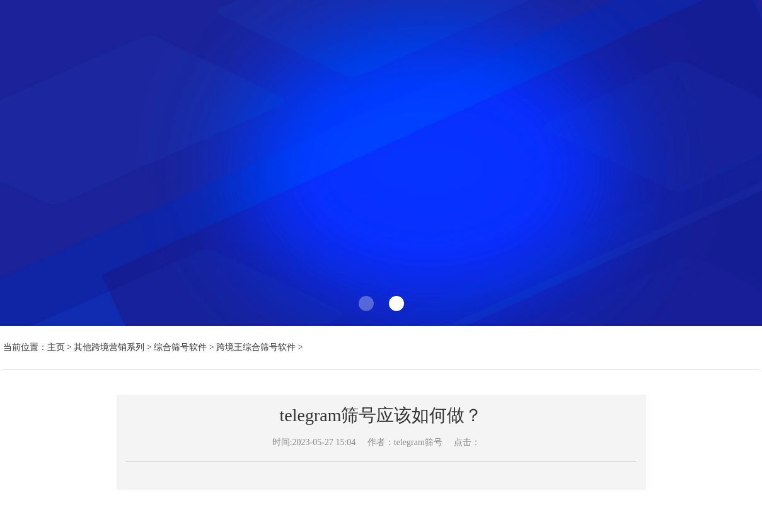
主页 (56, 347)
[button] (366, 303)
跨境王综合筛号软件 (256, 347)
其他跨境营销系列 (109, 347)
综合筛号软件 (180, 347)
